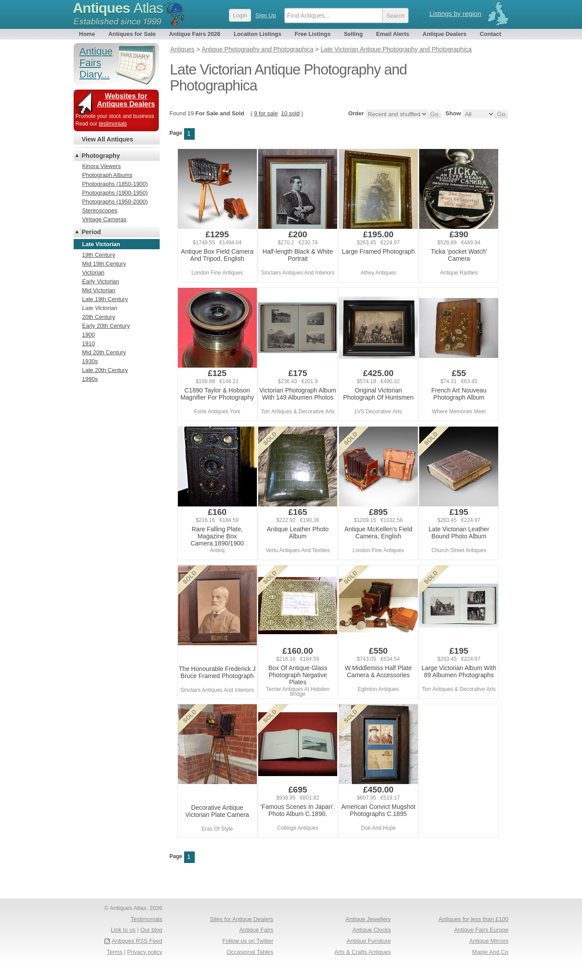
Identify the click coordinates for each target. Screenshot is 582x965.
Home (87, 34)
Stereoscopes (100, 210)
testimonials (113, 124)
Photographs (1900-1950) (115, 192)
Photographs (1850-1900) (115, 183)
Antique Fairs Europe (481, 929)
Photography (101, 155)
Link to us (123, 929)
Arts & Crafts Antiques (362, 952)
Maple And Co (490, 952)
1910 (88, 343)
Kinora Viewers (101, 166)
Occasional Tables (250, 952)
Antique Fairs (256, 929)
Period (91, 231)
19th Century (98, 254)
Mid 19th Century (104, 263)
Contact (490, 34)
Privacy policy (144, 952)
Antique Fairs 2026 (194, 34)
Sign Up (266, 15)
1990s (90, 379)
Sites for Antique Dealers (241, 919)
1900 (88, 334)
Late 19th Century (105, 299)
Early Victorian (100, 281)
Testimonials (146, 919)
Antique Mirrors (488, 941)
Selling (353, 34)
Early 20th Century (106, 325)
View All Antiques (107, 139)
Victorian (93, 272)
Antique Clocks (371, 929)
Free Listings (312, 34)
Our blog (151, 929)
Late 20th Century (105, 370)
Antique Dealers (445, 34)
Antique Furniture (368, 941)
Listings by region (455, 13)
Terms (114, 952)
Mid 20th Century (104, 352)
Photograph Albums (107, 175)
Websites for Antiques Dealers (126, 100)
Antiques (118, 8)
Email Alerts (392, 34)
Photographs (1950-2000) (115, 201)
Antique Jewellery (368, 919)
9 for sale (266, 113)
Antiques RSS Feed (137, 941)
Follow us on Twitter (247, 941)
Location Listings (258, 34)
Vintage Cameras (104, 219)
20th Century (98, 317)
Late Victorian (99, 308)
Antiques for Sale (132, 34)
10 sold (290, 113)
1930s (90, 361)
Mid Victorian (98, 290)
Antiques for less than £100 (473, 919)
